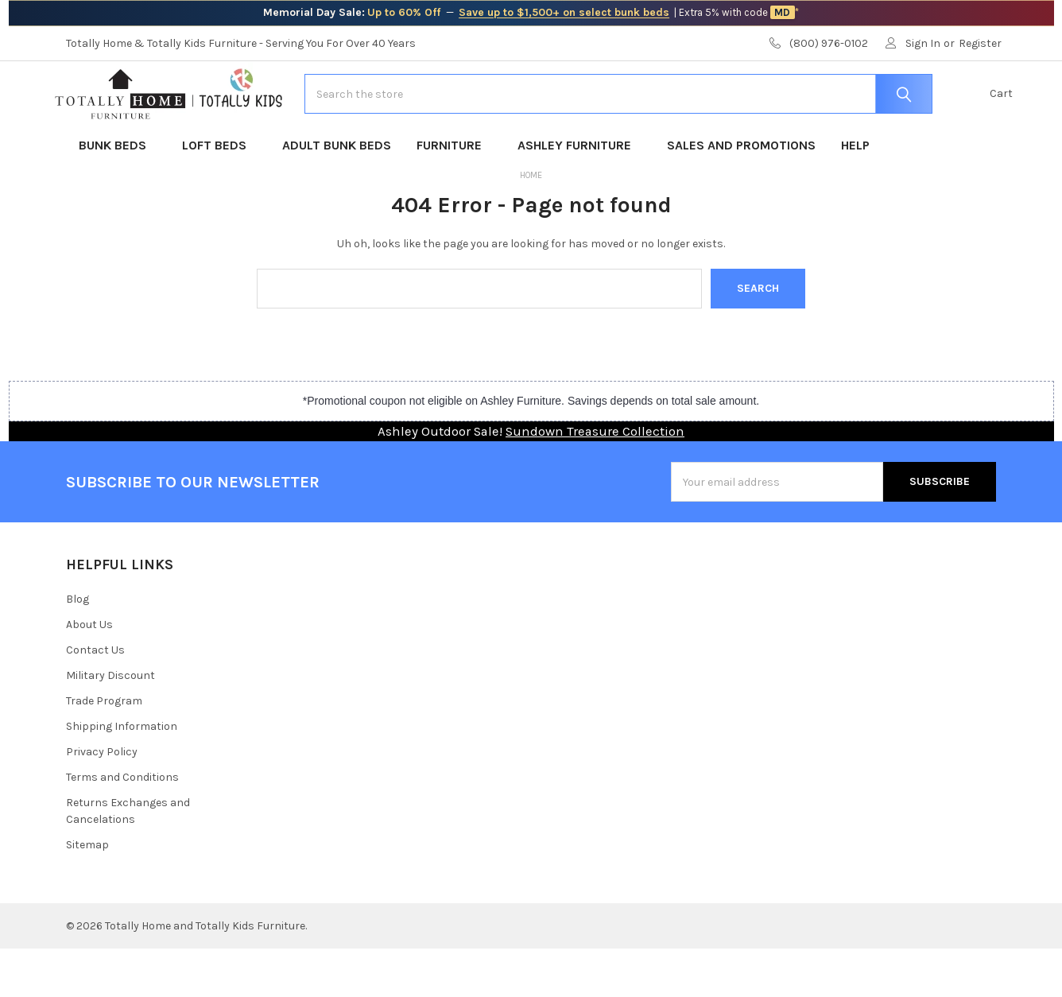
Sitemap (87, 893)
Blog (77, 647)
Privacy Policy (102, 800)
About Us (89, 673)
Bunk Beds (118, 193)
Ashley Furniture (579, 193)
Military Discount (110, 724)
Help (855, 193)
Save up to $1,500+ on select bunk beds (564, 12)
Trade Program (104, 749)
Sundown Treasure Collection (595, 479)
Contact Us (95, 698)
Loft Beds (219, 193)
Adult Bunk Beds (336, 193)
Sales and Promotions (741, 193)
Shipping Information (121, 775)
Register (980, 43)
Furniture (454, 193)
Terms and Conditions (122, 825)
